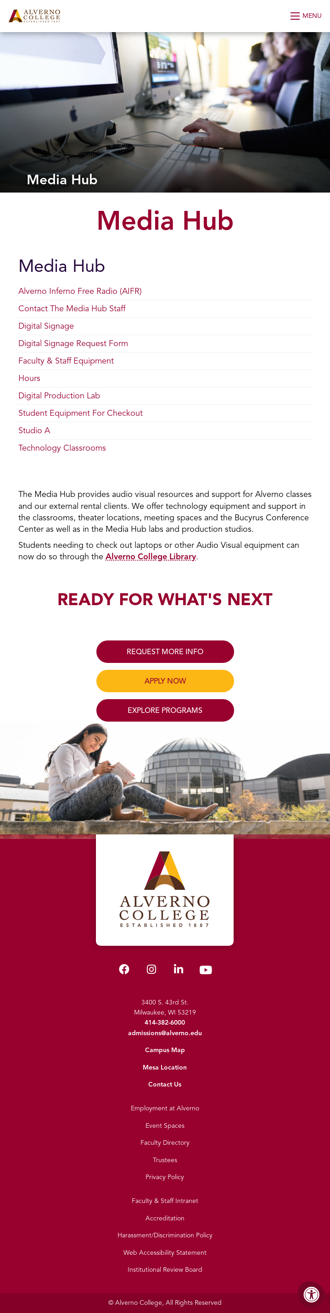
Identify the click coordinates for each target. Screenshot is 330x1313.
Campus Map (165, 1050)
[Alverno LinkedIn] (178, 971)
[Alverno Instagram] (151, 971)
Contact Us (164, 1084)
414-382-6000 (165, 1022)
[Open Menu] (307, 16)
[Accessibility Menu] (311, 1294)
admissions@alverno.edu (165, 1033)
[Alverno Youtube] (205, 972)
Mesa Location (165, 1067)
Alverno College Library (151, 557)
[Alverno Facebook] (124, 971)
